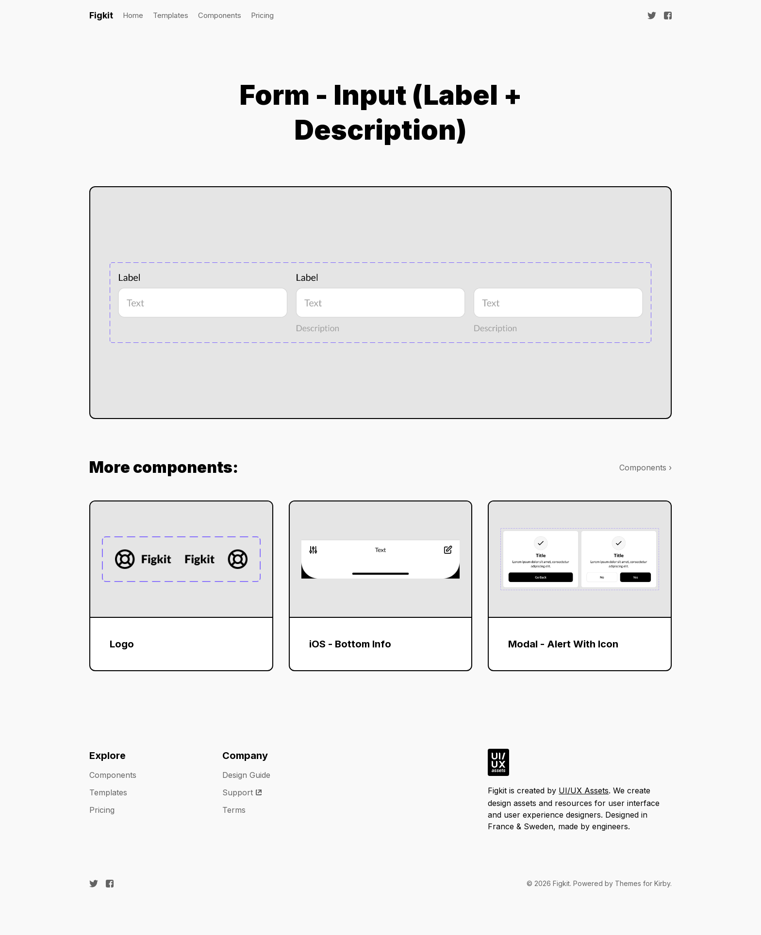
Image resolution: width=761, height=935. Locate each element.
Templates (170, 15)
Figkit (101, 15)
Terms (234, 810)
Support (242, 792)
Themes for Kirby (642, 883)
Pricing (262, 15)
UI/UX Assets (584, 790)
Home (133, 15)
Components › (645, 467)
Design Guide (246, 775)
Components (219, 15)
